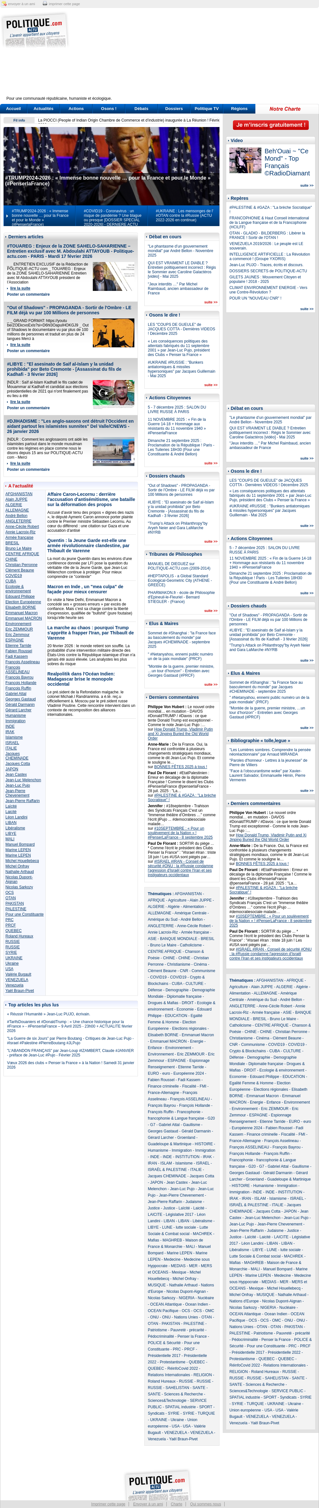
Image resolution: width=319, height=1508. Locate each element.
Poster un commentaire (28, 294)
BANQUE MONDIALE (178, 938)
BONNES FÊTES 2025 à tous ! (180, 767)
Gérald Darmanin (20, 704)
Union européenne (245, 1410)
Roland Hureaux (19, 936)
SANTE (199, 1387)
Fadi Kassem (16, 656)
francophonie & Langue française (176, 1118)
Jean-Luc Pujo (17, 785)
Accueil (13, 108)
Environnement (18, 624)
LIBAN (11, 822)
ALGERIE (13, 505)
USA (9, 969)
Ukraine (12, 963)
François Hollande (20, 683)
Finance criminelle (163, 1086)
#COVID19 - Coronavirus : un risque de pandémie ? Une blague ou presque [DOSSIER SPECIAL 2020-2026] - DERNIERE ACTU (112, 218)
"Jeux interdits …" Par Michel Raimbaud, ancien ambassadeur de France (178, 288)
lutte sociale (186, 1227)
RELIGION (203, 1375)
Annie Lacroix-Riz (20, 532)
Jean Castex (16, 774)
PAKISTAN (14, 903)
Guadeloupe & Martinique (169, 1144)
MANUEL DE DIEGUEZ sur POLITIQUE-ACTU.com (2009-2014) (179, 566)
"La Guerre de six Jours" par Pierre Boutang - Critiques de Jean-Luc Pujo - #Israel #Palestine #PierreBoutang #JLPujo (70, 1040)
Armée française (19, 537)
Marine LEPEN (18, 850)
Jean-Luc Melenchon (23, 780)
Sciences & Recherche (183, 1394)
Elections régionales (189, 1028)
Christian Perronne (21, 565)
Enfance (155, 1048)
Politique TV (207, 108)
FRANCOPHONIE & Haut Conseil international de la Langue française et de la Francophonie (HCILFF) (269, 222)
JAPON (11, 769)
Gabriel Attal (15, 693)
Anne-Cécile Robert (22, 526)
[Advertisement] (199, 56)
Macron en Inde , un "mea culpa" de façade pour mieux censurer (85, 589)
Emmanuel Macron (21, 613)
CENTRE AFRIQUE (22, 554)
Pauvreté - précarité (187, 1330)
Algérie (173, 906)
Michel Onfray (17, 866)
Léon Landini (16, 817)
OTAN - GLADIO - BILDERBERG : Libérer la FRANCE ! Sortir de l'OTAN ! (267, 235)
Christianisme (178, 964)
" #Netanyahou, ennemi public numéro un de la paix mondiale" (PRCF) (180, 656)
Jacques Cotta (17, 763)
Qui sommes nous (205, 1504)
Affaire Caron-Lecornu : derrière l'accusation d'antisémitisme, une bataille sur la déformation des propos (91, 499)
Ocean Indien (196, 1304)
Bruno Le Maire (18, 548)
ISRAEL (12, 743)
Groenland (186, 1137)
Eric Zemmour (17, 634)
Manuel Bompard (20, 844)
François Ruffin (18, 688)
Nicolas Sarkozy (19, 887)
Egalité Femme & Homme (251, 1083)
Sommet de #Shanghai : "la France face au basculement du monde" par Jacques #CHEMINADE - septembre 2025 (182, 640)
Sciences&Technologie (167, 1400)
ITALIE (11, 748)
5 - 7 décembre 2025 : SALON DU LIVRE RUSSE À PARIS (177, 409)
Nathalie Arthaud (19, 871)
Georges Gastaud (20, 699)
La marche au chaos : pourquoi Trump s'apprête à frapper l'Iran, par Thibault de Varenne (90, 632)
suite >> (211, 302)
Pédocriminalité (161, 1336)
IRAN (152, 1163)
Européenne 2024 (188, 1073)
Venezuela (14, 985)
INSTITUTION (187, 1157)
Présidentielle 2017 (164, 1355)
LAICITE (155, 1214)
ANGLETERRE (18, 521)
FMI (203, 1086)
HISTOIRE (204, 1144)
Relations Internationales (169, 1375)
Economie (185, 1009)
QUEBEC (13, 930)
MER (193, 1266)
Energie (196, 1041)
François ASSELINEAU (17, 669)
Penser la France (192, 1336)
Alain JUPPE (16, 499)
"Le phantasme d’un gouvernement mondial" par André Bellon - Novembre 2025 (180, 251)
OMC (209, 1311)
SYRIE (11, 952)
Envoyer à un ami (148, 1504)
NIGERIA (187, 1298)
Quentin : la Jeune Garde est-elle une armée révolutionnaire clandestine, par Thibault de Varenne (88, 545)
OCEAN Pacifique (163, 1311)
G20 (211, 1118)
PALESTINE (15, 909)
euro (166, 1073)
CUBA (10, 581)
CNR (184, 971)
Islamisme (14, 737)
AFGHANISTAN (18, 494)
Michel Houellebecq (22, 861)
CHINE (11, 559)
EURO (153, 1073)
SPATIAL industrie (180, 1407)
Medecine (172, 1259)
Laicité (11, 811)
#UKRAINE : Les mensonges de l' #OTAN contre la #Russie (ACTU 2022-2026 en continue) (184, 215)
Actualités (43, 108)
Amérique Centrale (190, 913)
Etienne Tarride (18, 645)
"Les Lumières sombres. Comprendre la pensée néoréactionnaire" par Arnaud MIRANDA (270, 752)
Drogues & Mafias (163, 1003)
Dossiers (174, 108)
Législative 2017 (180, 1214)
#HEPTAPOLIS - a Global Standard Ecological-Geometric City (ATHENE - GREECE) (180, 580)
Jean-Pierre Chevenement (17, 793)
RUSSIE (12, 941)
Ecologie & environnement (18, 588)
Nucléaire (206, 1298)
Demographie (176, 990)
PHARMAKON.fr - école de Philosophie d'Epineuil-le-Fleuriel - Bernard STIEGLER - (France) (181, 597)
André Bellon (16, 515)
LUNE (167, 1227)
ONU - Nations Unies (180, 1317)
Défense (155, 990)
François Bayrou (19, 677)
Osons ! (108, 108)
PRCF (10, 925)
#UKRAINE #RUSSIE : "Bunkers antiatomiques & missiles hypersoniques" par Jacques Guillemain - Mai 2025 (181, 369)
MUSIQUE (157, 1285)
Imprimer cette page (108, 1504)
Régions (239, 108)
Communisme (203, 971)
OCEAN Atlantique (166, 1304)
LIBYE (10, 833)
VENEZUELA (16, 980)
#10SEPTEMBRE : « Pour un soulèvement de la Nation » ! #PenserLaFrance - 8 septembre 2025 (180, 833)
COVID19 (13, 575)
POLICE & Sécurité (164, 1343)
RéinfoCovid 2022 (182, 1368)
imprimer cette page (64, 4)
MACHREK (202, 1234)
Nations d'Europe (244, 1301)
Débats (141, 108)
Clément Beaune (19, 570)
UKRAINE (13, 958)
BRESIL (12, 543)
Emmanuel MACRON (23, 618)
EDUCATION (176, 1015)
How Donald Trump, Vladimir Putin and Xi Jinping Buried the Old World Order (180, 734)
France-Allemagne (163, 1092)
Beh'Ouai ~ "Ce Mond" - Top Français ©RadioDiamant (287, 162)
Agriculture (177, 900)
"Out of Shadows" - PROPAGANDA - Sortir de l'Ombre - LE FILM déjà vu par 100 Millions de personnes (69, 310)
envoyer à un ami (21, 4)
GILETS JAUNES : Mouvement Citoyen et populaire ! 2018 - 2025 (265, 279)
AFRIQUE (156, 900)
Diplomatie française (184, 996)
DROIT (188, 1003)
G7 (152, 1125)
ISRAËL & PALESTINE (167, 1169)
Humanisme (15, 715)
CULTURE (194, 983)
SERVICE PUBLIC (287, 1391)
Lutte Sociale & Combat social (255, 1256)
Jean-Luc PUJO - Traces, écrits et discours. (266, 265)
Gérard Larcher (18, 710)
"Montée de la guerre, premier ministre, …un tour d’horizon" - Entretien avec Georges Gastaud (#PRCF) (181, 671)
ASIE (152, 938)
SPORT (205, 1407)
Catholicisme (191, 945)
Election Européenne (23, 602)
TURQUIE (206, 1413)
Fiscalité (189, 1086)
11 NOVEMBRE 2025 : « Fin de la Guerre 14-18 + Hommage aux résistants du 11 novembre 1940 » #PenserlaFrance (177, 426)
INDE (10, 726)
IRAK (9, 732)
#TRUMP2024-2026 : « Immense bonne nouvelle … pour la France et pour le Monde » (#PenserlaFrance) (40, 218)
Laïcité (11, 806)
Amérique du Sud (163, 919)
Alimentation (193, 906)
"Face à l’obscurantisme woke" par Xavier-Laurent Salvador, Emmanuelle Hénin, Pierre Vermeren (267, 775)
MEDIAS (178, 1266)
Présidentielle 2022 (284, 1352)
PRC (9, 920)
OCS (9, 892)
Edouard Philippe (20, 596)
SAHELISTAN (177, 1387)
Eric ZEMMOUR (19, 629)
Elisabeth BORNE (20, 607)
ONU (154, 1317)
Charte (176, 1504)
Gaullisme (191, 1125)
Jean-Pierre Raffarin (22, 801)
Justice (154, 1208)
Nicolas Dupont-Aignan (186, 1291)
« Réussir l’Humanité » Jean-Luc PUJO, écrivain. (48, 1014)
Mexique (179, 1272)
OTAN (10, 898)
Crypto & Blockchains (247, 1051)
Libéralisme (15, 828)
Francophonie (188, 1112)
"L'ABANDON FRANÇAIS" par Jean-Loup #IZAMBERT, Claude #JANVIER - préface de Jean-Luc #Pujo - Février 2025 (70, 1052)
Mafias (153, 1240)
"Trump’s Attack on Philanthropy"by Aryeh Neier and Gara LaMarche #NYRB (178, 528)
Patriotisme (157, 1330)
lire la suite (20, 288)
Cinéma (200, 964)
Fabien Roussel (18, 651)
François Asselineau (22, 662)
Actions (76, 108)
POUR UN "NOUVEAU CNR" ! (255, 298)
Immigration (15, 721)
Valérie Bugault (18, 974)
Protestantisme (172, 1362)
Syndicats (156, 1413)
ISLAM (166, 1163)
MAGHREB (172, 1240)
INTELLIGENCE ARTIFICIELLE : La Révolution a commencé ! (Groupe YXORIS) (269, 256)
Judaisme (194, 1201)
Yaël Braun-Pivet (19, 990)
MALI (9, 839)
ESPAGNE (14, 640)
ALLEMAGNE (17, 510)
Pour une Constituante (24, 914)
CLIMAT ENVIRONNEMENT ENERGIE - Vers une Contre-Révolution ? (268, 289)
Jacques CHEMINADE (16, 755)
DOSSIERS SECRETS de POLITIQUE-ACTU (268, 271)
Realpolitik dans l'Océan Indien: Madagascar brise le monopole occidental (81, 679)
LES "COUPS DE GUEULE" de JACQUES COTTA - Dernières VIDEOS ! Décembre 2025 (181, 329)
